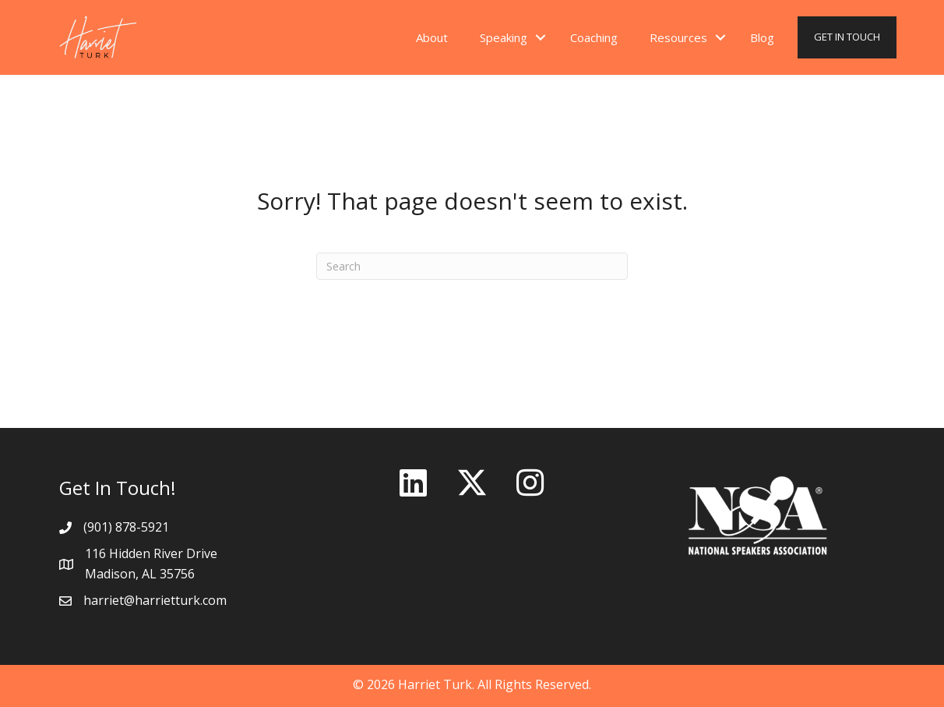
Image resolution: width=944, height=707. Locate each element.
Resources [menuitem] (678, 37)
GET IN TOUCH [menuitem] (847, 37)
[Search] (472, 266)
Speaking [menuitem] (503, 37)
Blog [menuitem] (762, 37)
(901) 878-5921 (126, 527)
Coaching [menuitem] (594, 37)
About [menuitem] (432, 37)
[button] (540, 37)
